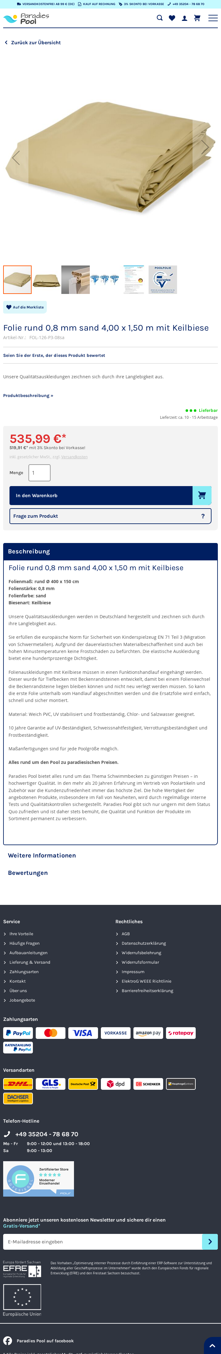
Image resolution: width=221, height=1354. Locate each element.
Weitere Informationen (42, 855)
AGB (126, 933)
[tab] (110, 551)
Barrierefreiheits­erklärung (147, 990)
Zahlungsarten (24, 971)
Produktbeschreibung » (28, 395)
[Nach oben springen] (212, 1345)
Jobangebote (22, 1000)
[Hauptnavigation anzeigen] (213, 18)
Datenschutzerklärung (144, 943)
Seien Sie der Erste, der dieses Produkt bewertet (54, 355)
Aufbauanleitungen (28, 952)
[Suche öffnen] (160, 18)
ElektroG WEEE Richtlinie (146, 981)
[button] (15, 157)
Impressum (133, 971)
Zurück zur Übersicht (36, 43)
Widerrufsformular (140, 962)
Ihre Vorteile (21, 933)
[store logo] (26, 18)
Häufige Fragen (24, 943)
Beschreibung (29, 551)
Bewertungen (28, 872)
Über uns (18, 990)
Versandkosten (74, 456)
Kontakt (17, 981)
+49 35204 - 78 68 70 (46, 1134)
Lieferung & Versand (29, 962)
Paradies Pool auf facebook (38, 1340)
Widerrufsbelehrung (141, 952)
